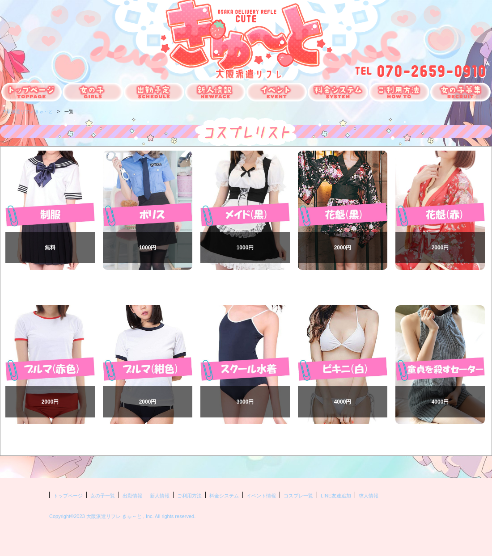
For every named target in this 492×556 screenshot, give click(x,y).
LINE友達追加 (336, 495)
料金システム (224, 495)
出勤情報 (132, 495)
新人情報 (160, 495)
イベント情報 (261, 495)
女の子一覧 (102, 495)
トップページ (68, 495)
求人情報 (368, 495)
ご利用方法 (189, 495)
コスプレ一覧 (298, 495)
